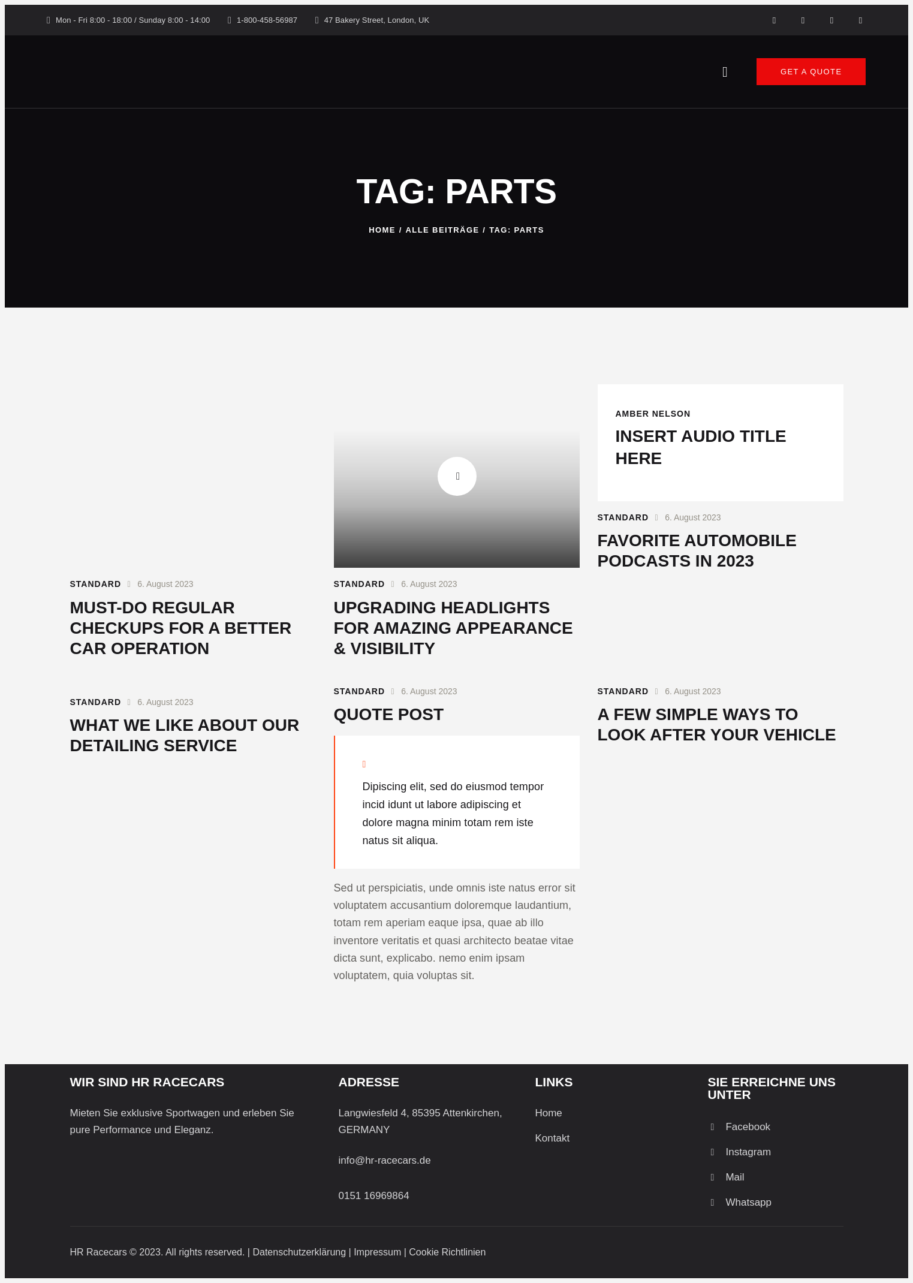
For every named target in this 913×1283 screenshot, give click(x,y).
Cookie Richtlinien (447, 1252)
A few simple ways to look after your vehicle (717, 724)
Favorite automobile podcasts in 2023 (697, 550)
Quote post (389, 714)
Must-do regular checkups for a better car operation (181, 628)
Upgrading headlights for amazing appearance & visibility (453, 628)
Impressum (377, 1252)
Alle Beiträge (443, 229)
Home (382, 229)
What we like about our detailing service (185, 735)
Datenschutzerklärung (299, 1252)
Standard (96, 584)
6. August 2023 (165, 584)
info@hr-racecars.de (384, 1160)
